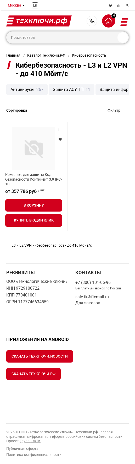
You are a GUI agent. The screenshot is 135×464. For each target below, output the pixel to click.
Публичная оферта (22, 448)
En (35, 5)
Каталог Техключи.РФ (46, 55)
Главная (13, 55)
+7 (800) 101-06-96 (92, 21)
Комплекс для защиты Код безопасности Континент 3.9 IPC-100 (33, 179)
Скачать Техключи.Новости (40, 356)
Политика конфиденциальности (33, 454)
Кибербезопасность (89, 55)
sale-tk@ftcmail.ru (92, 296)
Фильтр (114, 110)
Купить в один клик (34, 220)
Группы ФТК (30, 441)
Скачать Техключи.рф (33, 374)
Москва (14, 5)
